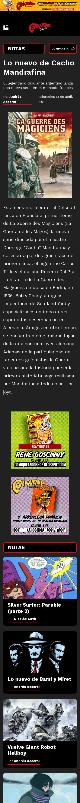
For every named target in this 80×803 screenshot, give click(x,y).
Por (21, 619)
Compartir (63, 48)
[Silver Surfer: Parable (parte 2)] (40, 578)
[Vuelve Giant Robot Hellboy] (40, 720)
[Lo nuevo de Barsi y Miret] (40, 652)
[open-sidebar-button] (6, 27)
